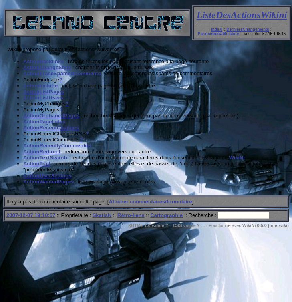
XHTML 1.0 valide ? (148, 225)
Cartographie (166, 215)
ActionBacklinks (43, 61)
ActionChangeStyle (47, 67)
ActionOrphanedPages (51, 116)
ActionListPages (43, 92)
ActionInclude (40, 86)
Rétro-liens (131, 215)
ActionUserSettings (47, 176)
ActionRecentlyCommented (57, 146)
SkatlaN (102, 215)
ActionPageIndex (44, 122)
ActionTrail (36, 164)
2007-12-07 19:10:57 (30, 215)
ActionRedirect (41, 152)
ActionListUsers (43, 98)
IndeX (216, 29)
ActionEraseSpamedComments (62, 73)
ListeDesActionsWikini (242, 15)
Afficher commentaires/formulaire (150, 202)
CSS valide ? (186, 225)
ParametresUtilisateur (218, 34)
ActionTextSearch (45, 158)
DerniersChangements (247, 29)
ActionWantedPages (48, 182)
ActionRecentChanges (51, 128)
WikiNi (237, 158)
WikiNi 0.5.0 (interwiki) (265, 225)
